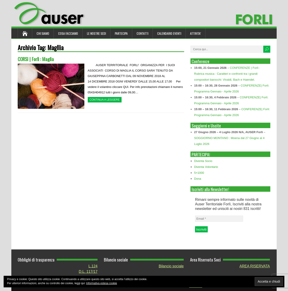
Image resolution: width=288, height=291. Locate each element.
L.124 (93, 266)
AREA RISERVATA (254, 266)
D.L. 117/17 (88, 272)
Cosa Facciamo (68, 33)
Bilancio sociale (171, 266)
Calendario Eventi (169, 33)
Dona (197, 178)
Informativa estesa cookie (101, 283)
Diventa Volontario (206, 167)
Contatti (142, 33)
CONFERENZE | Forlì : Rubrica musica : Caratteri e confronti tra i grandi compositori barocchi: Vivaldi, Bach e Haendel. (227, 73)
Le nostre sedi (96, 33)
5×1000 (199, 172)
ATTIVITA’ (195, 33)
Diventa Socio (203, 161)
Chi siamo (43, 33)
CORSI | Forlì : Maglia (36, 58)
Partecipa (121, 33)
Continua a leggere (105, 99)
